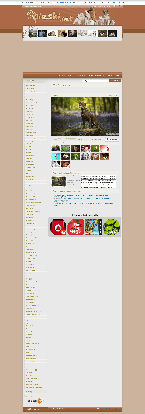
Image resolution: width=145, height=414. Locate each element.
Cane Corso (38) (30, 205)
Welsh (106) (29, 129)
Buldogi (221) (29, 108)
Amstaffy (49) (29, 179)
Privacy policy (116, 409)
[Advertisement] (72, 56)
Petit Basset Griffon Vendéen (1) (34, 387)
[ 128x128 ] (100, 203)
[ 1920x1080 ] (106, 198)
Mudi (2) (28, 367)
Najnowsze (82, 75)
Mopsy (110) (29, 126)
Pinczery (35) (29, 214)
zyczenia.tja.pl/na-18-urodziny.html (35, 396)
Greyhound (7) (30, 302)
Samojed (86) (29, 135)
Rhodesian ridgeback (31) (33, 226)
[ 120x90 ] (105, 203)
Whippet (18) (29, 240)
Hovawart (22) (29, 235)
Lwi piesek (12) (30, 264)
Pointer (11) (29, 273)
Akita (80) (28, 144)
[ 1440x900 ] (83, 198)
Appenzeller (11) (30, 267)
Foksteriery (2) (30, 361)
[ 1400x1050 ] (106, 195)
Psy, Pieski (61, 75)
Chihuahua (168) (30, 117)
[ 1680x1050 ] (99, 198)
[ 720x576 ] (72, 195)
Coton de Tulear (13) (31, 255)
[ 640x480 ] (65, 195)
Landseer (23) (29, 232)
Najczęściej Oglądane (96, 75)
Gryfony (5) (29, 323)
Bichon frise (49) (30, 182)
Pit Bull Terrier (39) (31, 199)
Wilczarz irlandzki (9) (31, 287)
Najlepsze (71, 75)
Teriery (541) (29, 100)
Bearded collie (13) (31, 252)
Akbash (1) (29, 372)
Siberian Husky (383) (31, 102)
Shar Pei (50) (29, 173)
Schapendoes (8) (30, 299)
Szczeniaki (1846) (30, 85)
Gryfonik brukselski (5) (32, 320)
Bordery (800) (29, 97)
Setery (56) (29, 158)
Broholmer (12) (30, 261)
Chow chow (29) (30, 229)
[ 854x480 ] (64, 202)
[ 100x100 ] (111, 203)
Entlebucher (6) (30, 308)
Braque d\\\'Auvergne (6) (32, 305)
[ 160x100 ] (87, 203)
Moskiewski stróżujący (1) (33, 384)
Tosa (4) (28, 340)
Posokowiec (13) (30, 258)
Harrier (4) (28, 337)
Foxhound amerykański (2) (33, 364)
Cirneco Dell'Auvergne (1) (33, 378)
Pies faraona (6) (30, 317)
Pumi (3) (28, 346)
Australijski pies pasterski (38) (34, 202)
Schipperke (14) (30, 249)
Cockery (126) (29, 123)
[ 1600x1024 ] (91, 198)
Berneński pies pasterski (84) (34, 138)
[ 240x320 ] (75, 203)
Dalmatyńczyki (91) (31, 132)
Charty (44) (29, 190)
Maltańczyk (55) (30, 164)
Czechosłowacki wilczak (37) (34, 211)
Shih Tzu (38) (29, 208)
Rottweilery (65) (30, 155)
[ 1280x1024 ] (98, 195)
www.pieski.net (68, 409)
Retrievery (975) (30, 94)
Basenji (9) (29, 279)
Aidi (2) (28, 352)
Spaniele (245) (30, 105)
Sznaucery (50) (30, 176)
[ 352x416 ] (62, 203)
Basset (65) (29, 152)
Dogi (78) (28, 146)
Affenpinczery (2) (30, 349)
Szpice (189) (29, 111)
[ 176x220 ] (81, 203)
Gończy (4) (29, 334)
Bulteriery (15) (30, 243)
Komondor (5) (29, 325)
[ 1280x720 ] (70, 198)
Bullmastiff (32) (30, 220)
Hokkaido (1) (29, 381)
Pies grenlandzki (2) (31, 370)
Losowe (110, 75)
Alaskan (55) (29, 161)
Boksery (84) (29, 141)
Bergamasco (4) (30, 328)
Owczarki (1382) (30, 91)
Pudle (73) (28, 149)
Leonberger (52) (30, 167)
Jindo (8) (28, 290)
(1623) (30, 88)
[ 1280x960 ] (91, 195)
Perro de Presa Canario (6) (33, 314)
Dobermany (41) (30, 193)
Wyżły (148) (29, 120)
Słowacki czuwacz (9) (32, 284)
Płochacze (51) (30, 170)
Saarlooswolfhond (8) (32, 296)
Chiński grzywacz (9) (31, 281)
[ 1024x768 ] (84, 195)
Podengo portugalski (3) (32, 343)
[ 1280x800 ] (77, 198)
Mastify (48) (29, 185)
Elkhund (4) (29, 331)
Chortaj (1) (29, 375)
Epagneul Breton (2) (31, 358)
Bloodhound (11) (30, 270)
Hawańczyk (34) (30, 217)
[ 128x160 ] (93, 203)
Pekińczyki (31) (30, 223)
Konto (118, 75)
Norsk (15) (29, 246)
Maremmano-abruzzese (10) (33, 276)
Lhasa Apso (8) (30, 293)
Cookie (102, 409)
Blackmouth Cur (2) (31, 355)
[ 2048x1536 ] (65, 197)
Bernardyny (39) (30, 196)
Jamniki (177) (29, 114)
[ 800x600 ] (78, 195)
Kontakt (108, 409)
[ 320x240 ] (68, 203)
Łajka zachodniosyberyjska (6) (34, 311)
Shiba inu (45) (29, 188)
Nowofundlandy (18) (31, 237)
